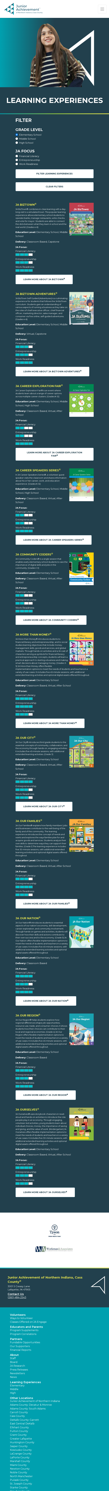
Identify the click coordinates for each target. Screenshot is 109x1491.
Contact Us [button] (16, 1294)
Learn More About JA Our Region (45, 1094)
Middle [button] (14, 1389)
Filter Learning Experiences (54, 173)
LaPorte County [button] (19, 1457)
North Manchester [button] (21, 1476)
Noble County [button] (18, 1472)
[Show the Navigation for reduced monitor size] (102, 9)
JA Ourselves (27, 1109)
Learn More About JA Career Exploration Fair (54, 454)
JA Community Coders (34, 554)
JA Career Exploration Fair (39, 386)
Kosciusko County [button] (21, 1449)
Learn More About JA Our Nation (46, 1000)
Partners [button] (16, 1339)
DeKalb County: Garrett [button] (24, 1419)
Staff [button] (13, 1358)
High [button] (13, 1392)
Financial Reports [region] (20, 1349)
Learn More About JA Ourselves (45, 1192)
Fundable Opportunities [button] (25, 1342)
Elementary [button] (17, 1385)
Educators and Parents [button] (26, 1327)
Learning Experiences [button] (25, 1382)
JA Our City (25, 738)
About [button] (14, 1355)
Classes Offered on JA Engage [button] (28, 1321)
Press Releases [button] (19, 1369)
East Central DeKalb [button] (22, 1423)
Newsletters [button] (17, 1373)
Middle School (27, 138)
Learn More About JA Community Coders (51, 619)
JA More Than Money (33, 634)
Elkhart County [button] (19, 1427)
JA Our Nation (27, 918)
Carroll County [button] (19, 1412)
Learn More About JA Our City (44, 806)
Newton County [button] (20, 1468)
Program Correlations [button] (23, 1334)
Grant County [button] (18, 1434)
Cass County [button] (17, 1416)
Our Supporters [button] (20, 1346)
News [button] (13, 1377)
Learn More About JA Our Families (46, 903)
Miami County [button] (18, 1465)
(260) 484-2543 (17, 1297)
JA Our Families (28, 821)
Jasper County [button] (19, 1446)
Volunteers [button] (18, 1315)
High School (26, 142)
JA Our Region (27, 1015)
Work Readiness (28, 164)
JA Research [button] (17, 1365)
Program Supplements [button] (24, 1330)
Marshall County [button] (20, 1461)
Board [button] (13, 1362)
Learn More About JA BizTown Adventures (52, 371)
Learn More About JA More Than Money (50, 723)
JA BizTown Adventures (36, 294)
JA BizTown (25, 204)
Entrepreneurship (29, 160)
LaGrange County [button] (21, 1453)
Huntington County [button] (22, 1442)
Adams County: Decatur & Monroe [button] (31, 1404)
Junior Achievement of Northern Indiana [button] (35, 1401)
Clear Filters (54, 186)
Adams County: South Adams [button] (28, 1408)
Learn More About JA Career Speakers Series (53, 539)
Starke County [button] (19, 1487)
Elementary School (30, 134)
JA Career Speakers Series (38, 470)
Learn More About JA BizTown (44, 279)
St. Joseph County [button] (21, 1483)
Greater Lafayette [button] (21, 1438)
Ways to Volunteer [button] (21, 1318)
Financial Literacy (29, 156)
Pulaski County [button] (19, 1480)
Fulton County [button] (19, 1431)
